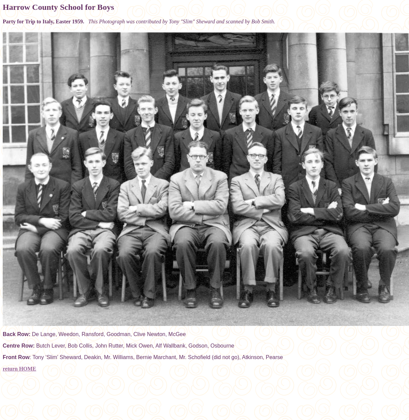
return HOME (19, 369)
